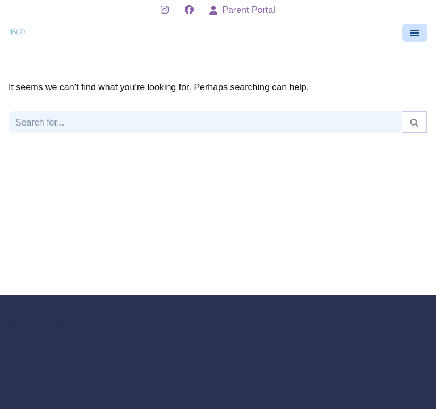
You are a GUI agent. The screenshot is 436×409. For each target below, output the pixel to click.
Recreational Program (55, 352)
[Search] (205, 122)
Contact (26, 382)
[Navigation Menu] (414, 33)
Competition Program (54, 367)
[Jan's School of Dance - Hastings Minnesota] (20, 33)
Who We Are (36, 336)
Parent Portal (242, 10)
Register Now (38, 397)
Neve (19, 323)
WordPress (109, 323)
